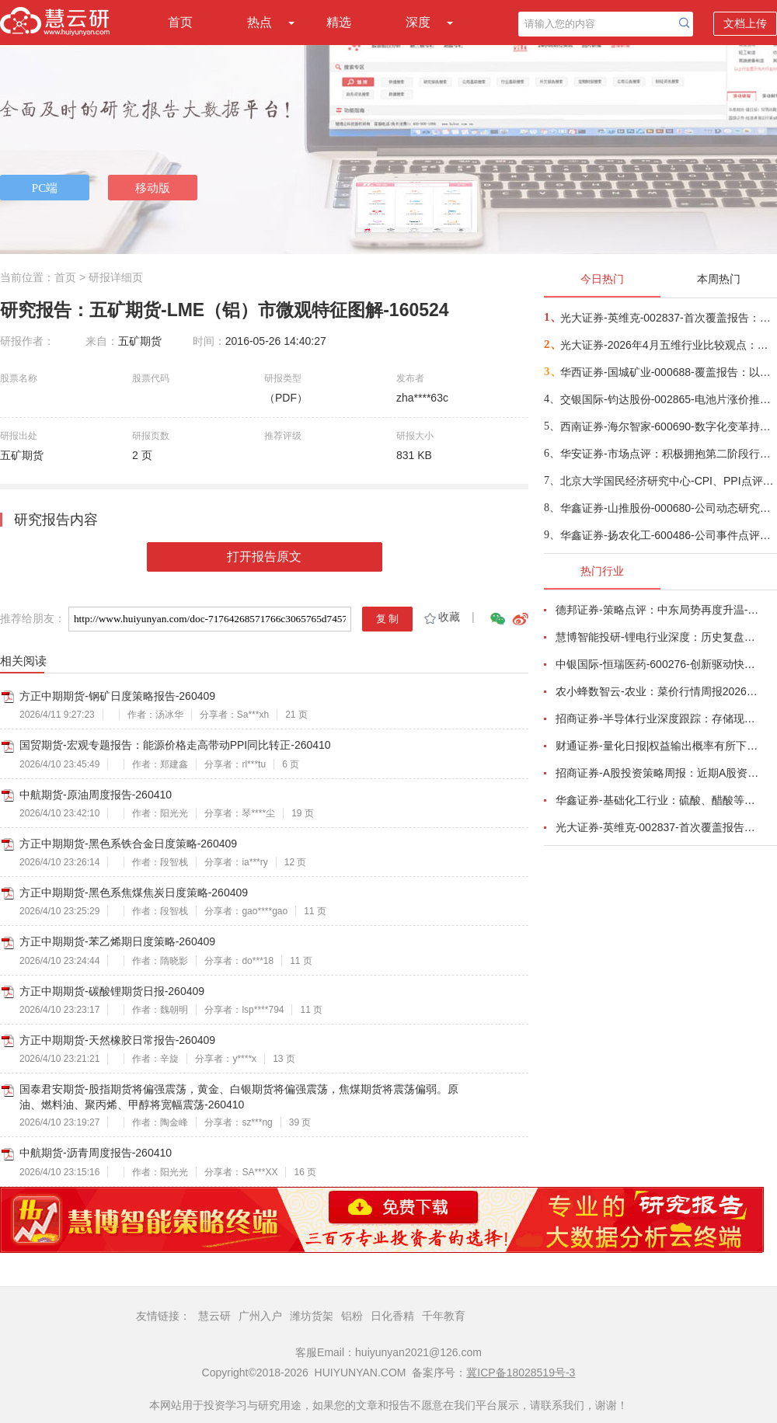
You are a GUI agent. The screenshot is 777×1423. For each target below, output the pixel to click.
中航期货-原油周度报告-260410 (95, 794)
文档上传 (745, 23)
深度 (418, 22)
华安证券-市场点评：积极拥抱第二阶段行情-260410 (667, 453)
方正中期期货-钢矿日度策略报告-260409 (117, 696)
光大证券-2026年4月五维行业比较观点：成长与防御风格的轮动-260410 (667, 345)
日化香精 (392, 1316)
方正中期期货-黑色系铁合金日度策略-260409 (128, 843)
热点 (259, 22)
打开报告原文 (264, 556)
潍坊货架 (311, 1316)
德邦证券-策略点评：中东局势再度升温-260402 (657, 610)
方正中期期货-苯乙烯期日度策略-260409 (117, 941)
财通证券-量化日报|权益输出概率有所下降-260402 (657, 745)
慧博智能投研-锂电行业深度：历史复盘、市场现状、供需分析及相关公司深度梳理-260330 (657, 637)
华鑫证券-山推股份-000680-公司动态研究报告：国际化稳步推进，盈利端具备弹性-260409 (667, 508)
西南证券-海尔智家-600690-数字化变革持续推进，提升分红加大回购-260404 (667, 426)
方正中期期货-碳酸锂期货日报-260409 (111, 991)
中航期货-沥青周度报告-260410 (95, 1152)
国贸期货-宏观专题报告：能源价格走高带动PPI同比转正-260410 (175, 745)
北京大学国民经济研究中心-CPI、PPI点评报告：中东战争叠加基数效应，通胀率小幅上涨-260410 (667, 481)
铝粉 (352, 1316)
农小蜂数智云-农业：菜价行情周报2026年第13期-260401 (657, 691)
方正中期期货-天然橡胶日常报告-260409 (117, 1040)
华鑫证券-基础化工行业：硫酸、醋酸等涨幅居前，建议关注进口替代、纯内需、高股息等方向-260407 (657, 800)
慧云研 (214, 1316)
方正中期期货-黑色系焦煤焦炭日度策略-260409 (133, 892)
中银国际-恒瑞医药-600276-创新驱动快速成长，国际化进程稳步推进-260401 (657, 664)
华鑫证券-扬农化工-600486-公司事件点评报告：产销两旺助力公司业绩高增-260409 (667, 535)
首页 (180, 22)
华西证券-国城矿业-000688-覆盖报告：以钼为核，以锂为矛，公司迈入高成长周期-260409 (667, 372)
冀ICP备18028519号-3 (520, 1372)
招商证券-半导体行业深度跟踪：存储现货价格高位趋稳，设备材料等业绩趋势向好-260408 (657, 718)
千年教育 (443, 1316)
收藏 (441, 617)
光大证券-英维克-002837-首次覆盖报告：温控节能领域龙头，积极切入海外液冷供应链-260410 (667, 317)
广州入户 (260, 1316)
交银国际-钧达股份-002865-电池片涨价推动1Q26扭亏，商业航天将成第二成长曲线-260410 (667, 399)
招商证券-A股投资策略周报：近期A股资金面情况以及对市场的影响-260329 (657, 773)
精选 (338, 22)
